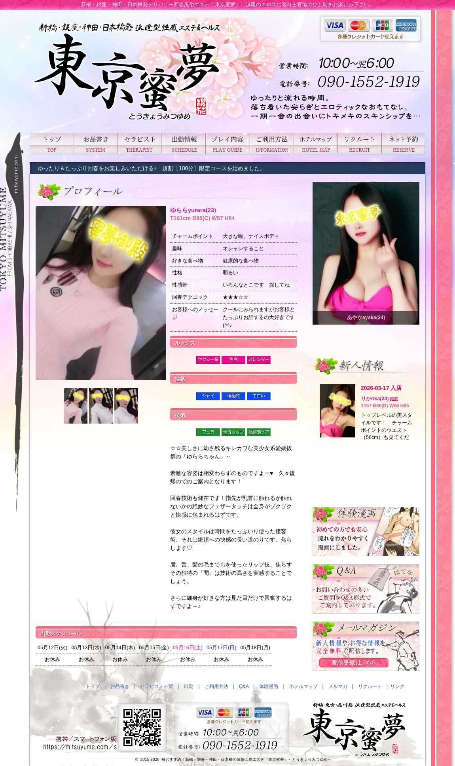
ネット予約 (403, 143)
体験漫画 (268, 686)
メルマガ (337, 686)
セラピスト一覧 (139, 143)
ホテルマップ (315, 143)
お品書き (96, 143)
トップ (52, 143)
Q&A (244, 686)
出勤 (183, 143)
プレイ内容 (227, 143)
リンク (397, 686)
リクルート (359, 143)
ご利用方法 (272, 143)
